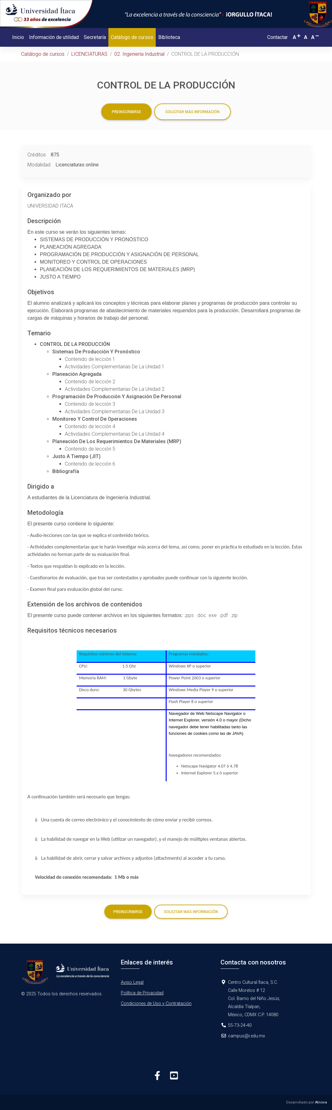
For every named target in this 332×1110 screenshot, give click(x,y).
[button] (297, 37)
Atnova (321, 1102)
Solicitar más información (192, 112)
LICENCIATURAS (89, 54)
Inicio (18, 37)
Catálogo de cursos (133, 36)
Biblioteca (169, 37)
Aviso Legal (132, 982)
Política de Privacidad (142, 993)
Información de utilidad (54, 37)
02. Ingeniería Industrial (139, 54)
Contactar (277, 37)
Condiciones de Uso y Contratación (156, 1003)
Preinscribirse (126, 112)
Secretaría (95, 37)
